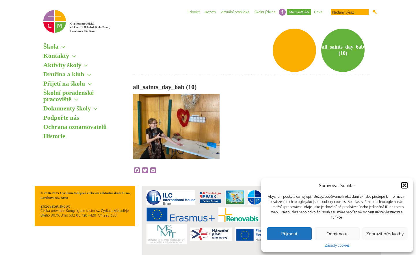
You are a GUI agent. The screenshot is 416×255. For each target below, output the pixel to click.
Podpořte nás (61, 117)
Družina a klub (63, 74)
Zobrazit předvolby (385, 233)
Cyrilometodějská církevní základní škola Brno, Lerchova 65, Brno (90, 27)
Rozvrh (210, 12)
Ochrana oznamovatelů (75, 126)
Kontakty (56, 55)
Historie (54, 136)
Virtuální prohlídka (235, 12)
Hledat (374, 12)
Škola (51, 46)
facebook (282, 12)
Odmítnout (337, 233)
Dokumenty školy (67, 108)
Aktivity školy (62, 65)
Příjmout (289, 233)
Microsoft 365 (299, 12)
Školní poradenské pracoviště (68, 96)
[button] (404, 185)
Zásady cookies (337, 245)
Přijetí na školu (64, 83)
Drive (318, 12)
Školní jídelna (265, 12)
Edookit (193, 12)
